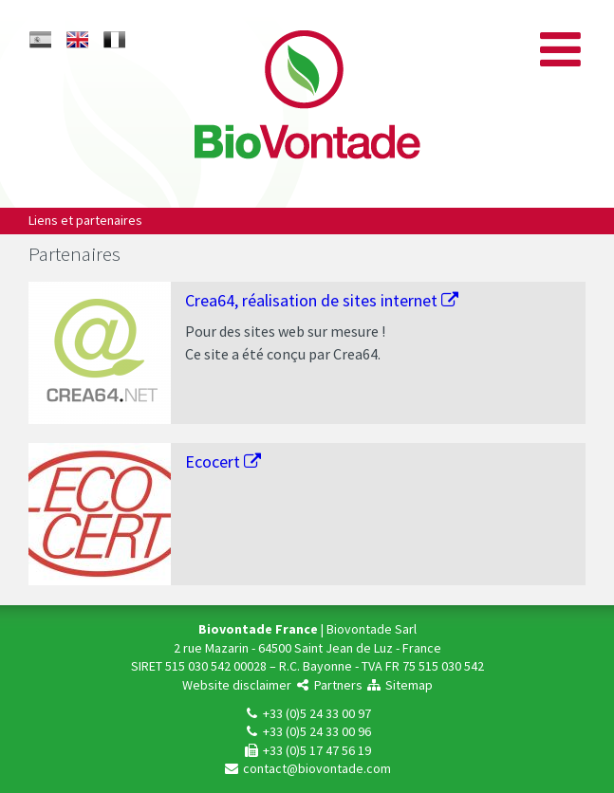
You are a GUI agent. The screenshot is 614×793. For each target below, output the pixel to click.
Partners (328, 684)
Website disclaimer (236, 684)
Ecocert (223, 461)
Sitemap (399, 684)
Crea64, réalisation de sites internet (321, 300)
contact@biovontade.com (307, 768)
